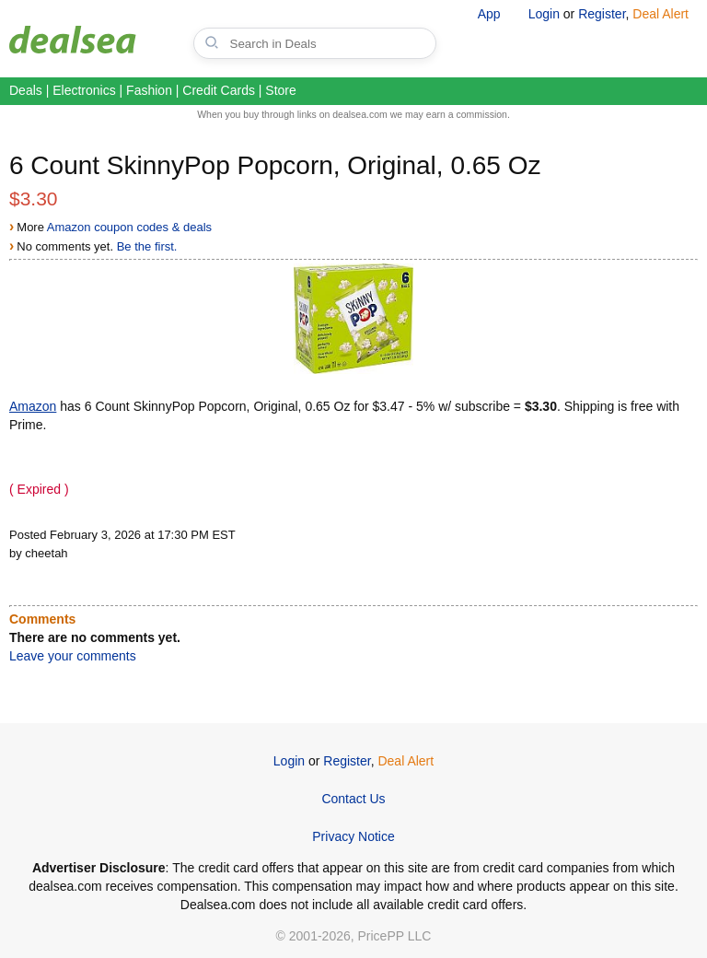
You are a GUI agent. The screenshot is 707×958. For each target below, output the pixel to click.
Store (280, 90)
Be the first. (147, 246)
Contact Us (353, 798)
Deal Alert (660, 13)
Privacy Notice (353, 836)
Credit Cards (218, 90)
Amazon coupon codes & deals (129, 227)
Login (544, 13)
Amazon (32, 406)
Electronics (83, 90)
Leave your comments (72, 655)
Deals (25, 90)
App (489, 13)
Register (601, 13)
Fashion (149, 90)
